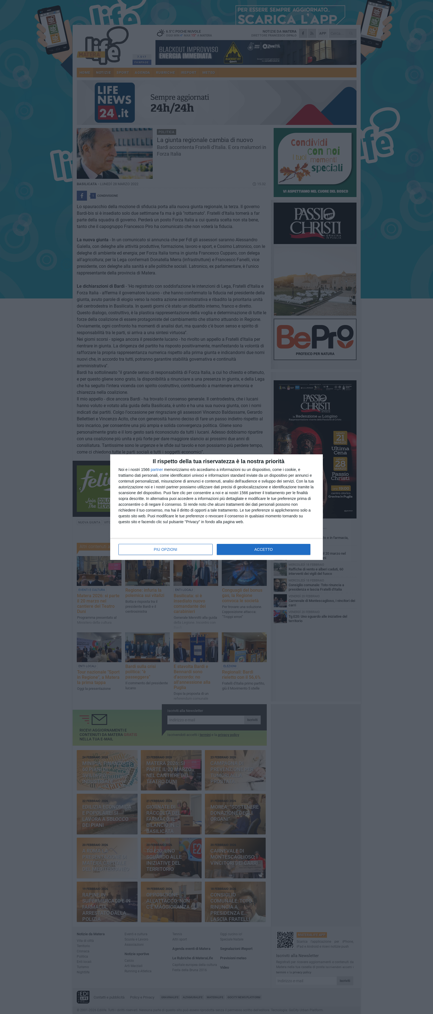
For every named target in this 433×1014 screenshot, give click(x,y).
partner (157, 469)
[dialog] (216, 507)
